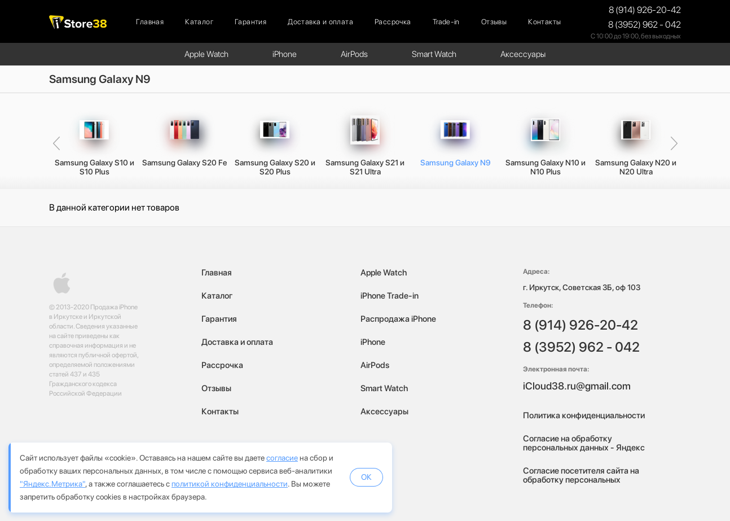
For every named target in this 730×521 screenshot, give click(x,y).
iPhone (284, 54)
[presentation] (56, 144)
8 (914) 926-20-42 (645, 10)
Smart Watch (434, 54)
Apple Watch (206, 54)
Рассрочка (393, 21)
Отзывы (494, 21)
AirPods (354, 54)
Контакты (544, 21)
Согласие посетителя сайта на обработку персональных (581, 475)
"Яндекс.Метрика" (52, 483)
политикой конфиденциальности (229, 483)
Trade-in (446, 21)
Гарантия (250, 21)
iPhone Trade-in (389, 296)
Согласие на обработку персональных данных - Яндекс (584, 443)
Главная (150, 21)
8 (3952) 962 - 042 (644, 24)
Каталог (199, 21)
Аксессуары (523, 54)
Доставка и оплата (320, 21)
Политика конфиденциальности (584, 415)
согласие (282, 457)
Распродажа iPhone (398, 319)
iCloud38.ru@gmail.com (577, 386)
